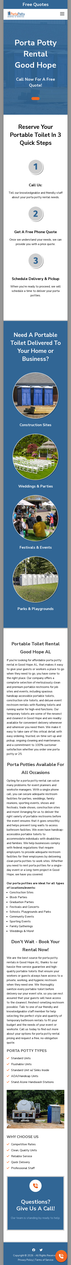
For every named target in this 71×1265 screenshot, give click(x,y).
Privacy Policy (25, 1260)
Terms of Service (44, 1260)
